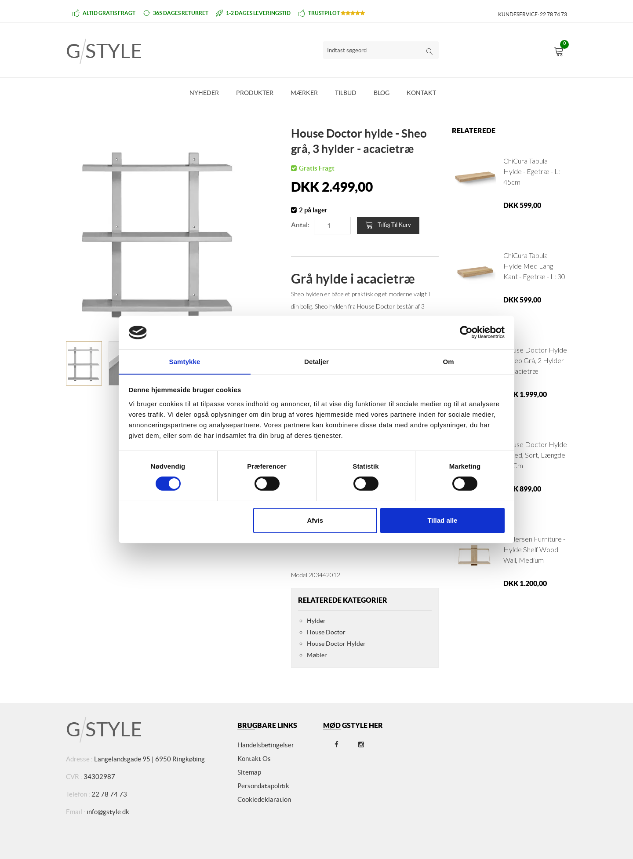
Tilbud (346, 92)
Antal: (300, 225)
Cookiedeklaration (264, 799)
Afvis (315, 520)
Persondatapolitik (263, 786)
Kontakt (421, 92)
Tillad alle (442, 520)
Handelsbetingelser (265, 745)
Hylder (316, 620)
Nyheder (204, 92)
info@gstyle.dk (108, 811)
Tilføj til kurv (388, 225)
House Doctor (326, 632)
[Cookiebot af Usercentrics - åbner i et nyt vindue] (466, 332)
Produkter (254, 92)
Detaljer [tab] (316, 361)
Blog (381, 92)
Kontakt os (254, 758)
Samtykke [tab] (184, 361)
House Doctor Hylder (336, 643)
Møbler (317, 655)
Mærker (304, 92)
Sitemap (249, 772)
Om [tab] (448, 361)
